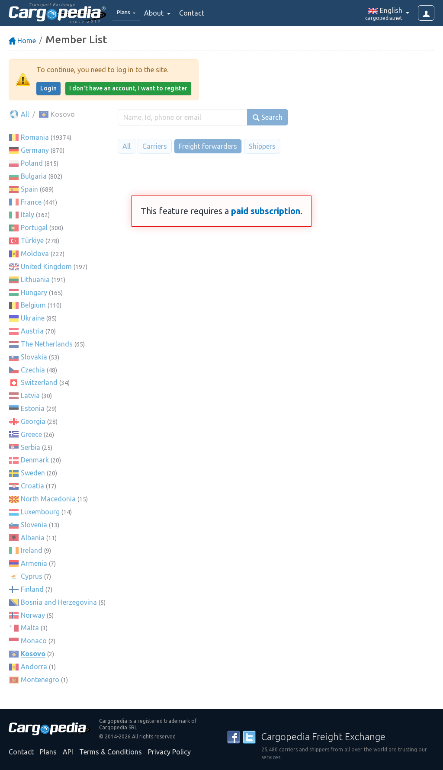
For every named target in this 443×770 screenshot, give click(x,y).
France (31, 202)
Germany (35, 150)
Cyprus (31, 576)
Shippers (262, 146)
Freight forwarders (208, 146)
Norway (33, 615)
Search (267, 117)
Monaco (34, 641)
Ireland (31, 550)
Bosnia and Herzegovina (59, 602)
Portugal (34, 227)
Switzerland (39, 382)
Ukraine (33, 318)
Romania (35, 137)
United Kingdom (46, 266)
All (19, 114)
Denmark (35, 460)
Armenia (34, 563)
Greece (31, 434)
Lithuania (35, 279)
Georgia (33, 421)
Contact (197, 13)
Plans (48, 752)
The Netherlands (47, 344)
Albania (33, 538)
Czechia (33, 370)
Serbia (30, 447)
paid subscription (265, 211)
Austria (32, 331)
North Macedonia (48, 499)
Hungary (34, 292)
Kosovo (33, 654)
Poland (32, 163)
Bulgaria (34, 176)
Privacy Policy (169, 752)
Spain (29, 189)
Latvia (30, 395)
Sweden (33, 473)
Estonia (33, 408)
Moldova (35, 253)
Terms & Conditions (110, 752)
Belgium (33, 305)
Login (48, 88)
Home (22, 41)
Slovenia (34, 525)
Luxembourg (40, 512)
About (160, 13)
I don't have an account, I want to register (128, 88)
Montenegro (40, 679)
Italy (27, 214)
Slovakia (34, 357)
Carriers (154, 146)
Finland (32, 589)
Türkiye (32, 240)
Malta (30, 628)
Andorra (34, 667)
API (68, 752)
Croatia (32, 486)
